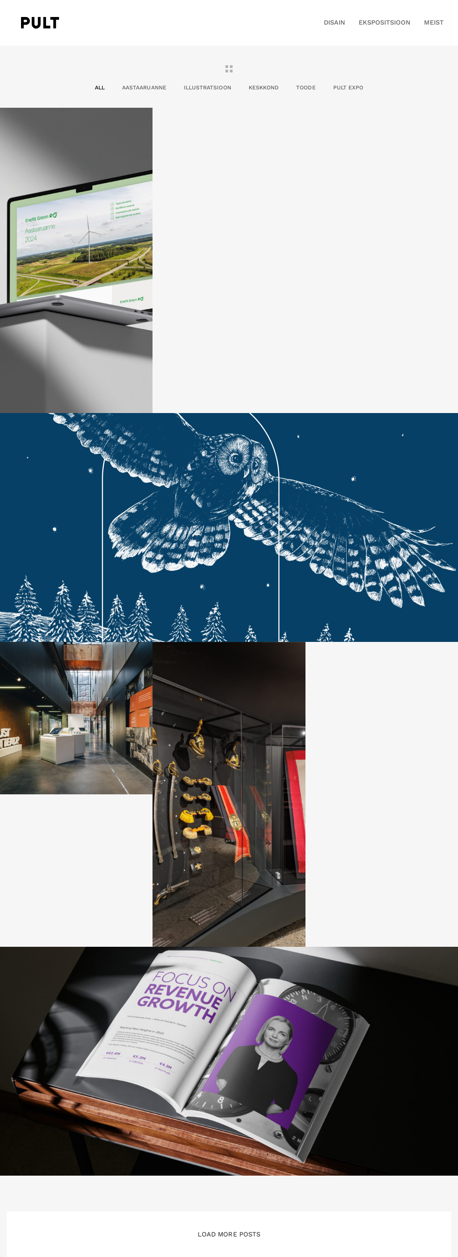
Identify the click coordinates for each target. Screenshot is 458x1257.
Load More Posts (229, 1234)
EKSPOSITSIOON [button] (385, 22)
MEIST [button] (434, 22)
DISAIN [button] (334, 22)
